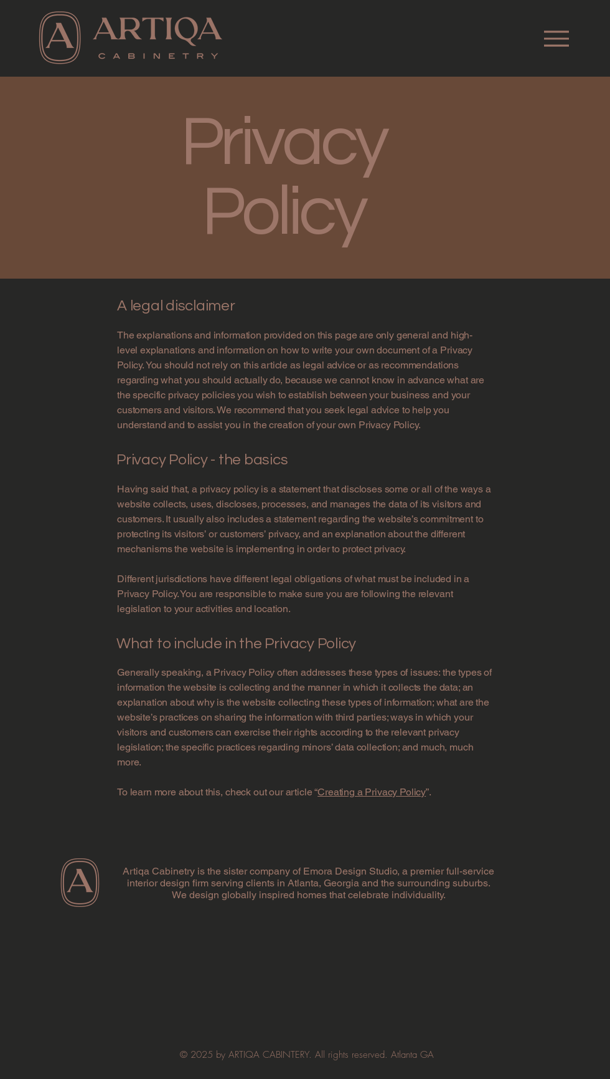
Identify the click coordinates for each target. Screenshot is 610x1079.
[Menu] (556, 38)
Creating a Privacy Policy (371, 792)
